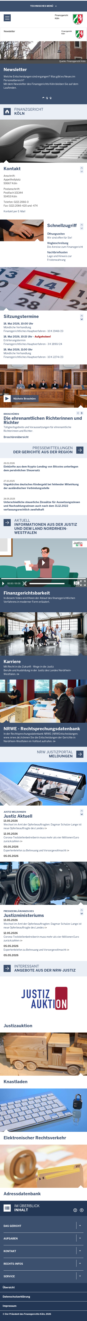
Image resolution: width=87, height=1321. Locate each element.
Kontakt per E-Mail (14, 211)
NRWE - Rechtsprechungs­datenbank (42, 728)
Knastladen (16, 1081)
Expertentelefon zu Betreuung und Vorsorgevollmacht (35, 850)
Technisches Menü (41, 6)
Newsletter (15, 69)
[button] (43, 98)
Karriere (12, 661)
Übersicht (9, 1287)
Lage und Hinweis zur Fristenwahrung (59, 256)
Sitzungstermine (21, 316)
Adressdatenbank (22, 1193)
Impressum (9, 1306)
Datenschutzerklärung (16, 1296)
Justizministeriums (24, 914)
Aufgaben (11, 1238)
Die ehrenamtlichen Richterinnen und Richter (43, 419)
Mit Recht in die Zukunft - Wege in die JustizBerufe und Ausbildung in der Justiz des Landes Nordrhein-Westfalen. (37, 670)
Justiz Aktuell (18, 815)
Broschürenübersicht (16, 437)
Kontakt (12, 168)
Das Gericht (12, 1226)
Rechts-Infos (13, 1263)
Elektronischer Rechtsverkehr (35, 1138)
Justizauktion (18, 1025)
